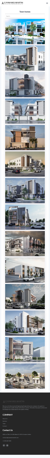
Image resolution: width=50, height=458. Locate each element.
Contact (5, 426)
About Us (5, 418)
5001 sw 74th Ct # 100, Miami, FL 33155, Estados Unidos (17, 434)
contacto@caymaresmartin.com (10, 437)
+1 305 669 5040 (7, 441)
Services (5, 421)
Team (4, 423)
